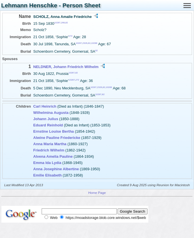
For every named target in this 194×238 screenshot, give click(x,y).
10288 (94, 43)
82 (66, 22)
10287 (57, 22)
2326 (84, 43)
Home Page (97, 192)
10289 (109, 87)
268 (63, 22)
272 (70, 36)
